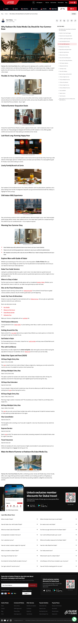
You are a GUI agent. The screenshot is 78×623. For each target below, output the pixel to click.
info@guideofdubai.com (18, 620)
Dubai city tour (34, 299)
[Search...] (33, 2)
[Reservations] (60, 2)
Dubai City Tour (42, 608)
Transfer (44, 9)
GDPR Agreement (18, 608)
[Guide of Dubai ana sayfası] (10, 2)
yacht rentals (32, 341)
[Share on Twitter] (56, 20)
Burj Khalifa (6, 307)
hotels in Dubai (41, 282)
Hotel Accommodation (31, 606)
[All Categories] (40, 2)
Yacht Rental (29, 614)
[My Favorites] (53, 2)
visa (5, 365)
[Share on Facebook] (60, 20)
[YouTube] (5, 620)
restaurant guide (28, 290)
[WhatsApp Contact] (74, 619)
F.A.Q (2, 614)
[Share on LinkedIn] (64, 20)
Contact (3, 608)
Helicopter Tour (8, 315)
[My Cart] (47, 2)
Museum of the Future (9, 310)
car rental (13, 333)
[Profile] (73, 2)
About (2, 606)
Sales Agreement (17, 614)
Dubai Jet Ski (54, 614)
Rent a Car (34, 9)
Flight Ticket (53, 9)
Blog (62, 9)
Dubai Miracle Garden (9, 312)
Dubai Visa (29, 611)
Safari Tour (24, 9)
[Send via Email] (71, 20)
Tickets (5, 9)
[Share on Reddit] (67, 20)
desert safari (17, 324)
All (72, 9)
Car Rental (29, 608)
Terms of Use (17, 606)
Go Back (74, 14)
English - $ (27, 593)
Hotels (15, 9)
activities (25, 318)
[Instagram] (10, 620)
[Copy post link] (75, 20)
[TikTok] (8, 620)
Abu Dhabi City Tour (43, 611)
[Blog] (66, 2)
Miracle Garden (55, 611)
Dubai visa (27, 352)
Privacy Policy (17, 611)
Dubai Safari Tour (42, 606)
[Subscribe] (32, 585)
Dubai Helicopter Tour (43, 614)
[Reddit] (2, 620)
